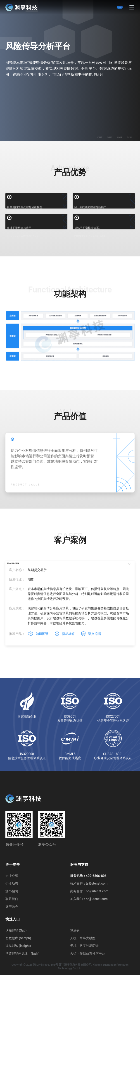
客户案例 (124, 135)
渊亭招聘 (11, 983)
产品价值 (104, 135)
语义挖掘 (94, 740)
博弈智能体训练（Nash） (23, 1045)
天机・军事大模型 (82, 1030)
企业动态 (11, 975)
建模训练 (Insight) (18, 1037)
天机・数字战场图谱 (84, 1037)
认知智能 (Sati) (15, 1022)
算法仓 (75, 1022)
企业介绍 (11, 967)
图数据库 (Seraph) (18, 1030)
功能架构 (85, 135)
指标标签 (68, 740)
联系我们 (11, 990)
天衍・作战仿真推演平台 (87, 1045)
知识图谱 (42, 740)
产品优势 (65, 135)
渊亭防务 (11, 998)
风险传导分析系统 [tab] (30, 663)
